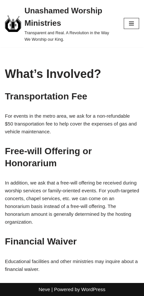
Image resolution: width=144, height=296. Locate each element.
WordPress (93, 289)
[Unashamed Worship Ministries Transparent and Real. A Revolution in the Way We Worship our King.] (59, 24)
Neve (44, 289)
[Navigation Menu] (131, 23)
